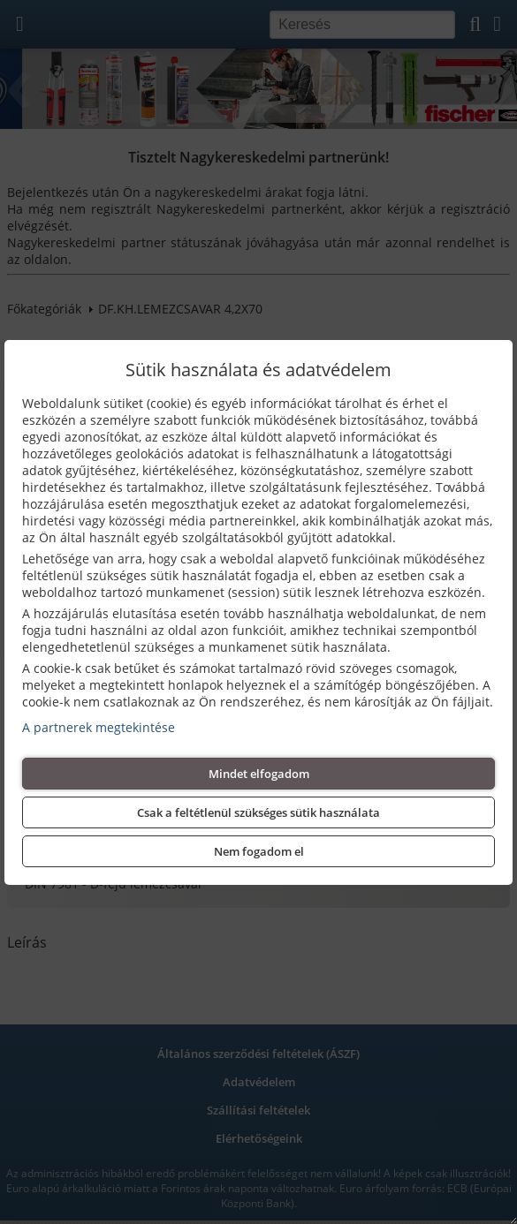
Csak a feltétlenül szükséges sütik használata (258, 812)
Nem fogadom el (259, 851)
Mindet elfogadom (259, 774)
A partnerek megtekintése (98, 727)
